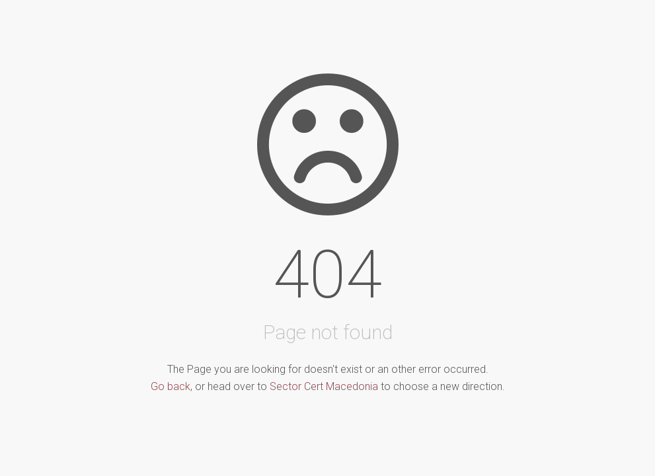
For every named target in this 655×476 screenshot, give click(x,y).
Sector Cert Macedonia (324, 386)
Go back (170, 386)
